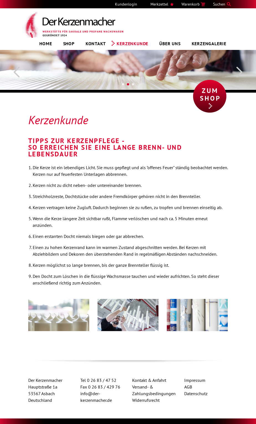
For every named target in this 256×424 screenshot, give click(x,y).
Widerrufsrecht (146, 400)
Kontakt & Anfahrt (149, 380)
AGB (188, 387)
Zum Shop (209, 96)
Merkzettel (159, 4)
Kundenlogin (126, 4)
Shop (69, 43)
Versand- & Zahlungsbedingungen (154, 390)
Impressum (194, 380)
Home (45, 43)
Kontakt (96, 43)
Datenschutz (196, 393)
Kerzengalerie (209, 43)
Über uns (169, 43)
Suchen (219, 4)
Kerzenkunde (132, 43)
